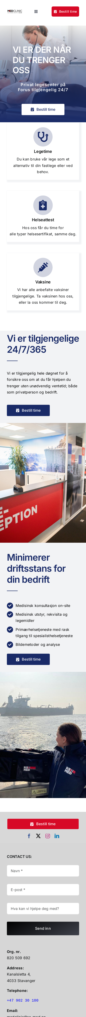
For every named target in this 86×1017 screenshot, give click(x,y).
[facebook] (29, 836)
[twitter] (38, 836)
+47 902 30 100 (23, 1000)
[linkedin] (57, 836)
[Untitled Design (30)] (15, 10)
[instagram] (47, 836)
